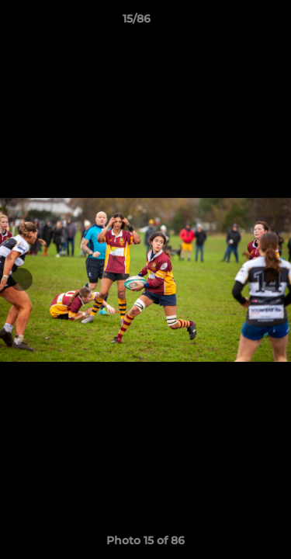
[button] (235, 23)
